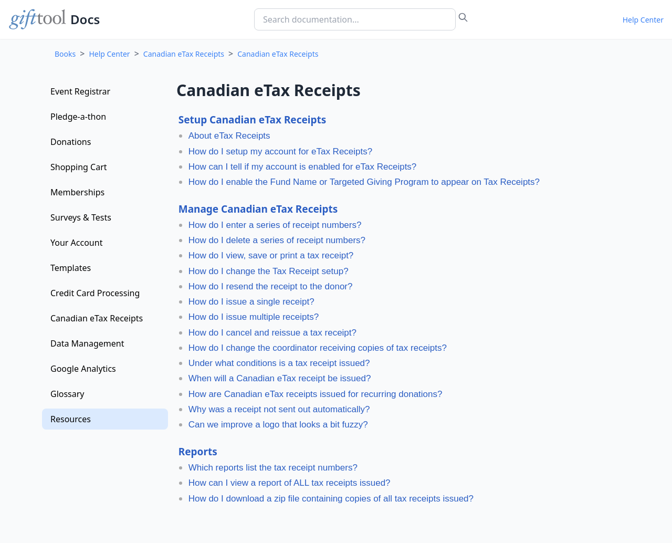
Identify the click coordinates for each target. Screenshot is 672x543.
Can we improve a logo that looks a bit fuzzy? (278, 425)
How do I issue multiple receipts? (253, 317)
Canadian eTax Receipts (183, 54)
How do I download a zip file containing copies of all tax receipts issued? (331, 499)
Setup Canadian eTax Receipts (252, 120)
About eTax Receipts (229, 136)
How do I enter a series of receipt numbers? (275, 225)
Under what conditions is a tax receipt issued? (279, 363)
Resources (70, 419)
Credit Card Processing (95, 293)
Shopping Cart (78, 167)
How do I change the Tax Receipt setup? (268, 271)
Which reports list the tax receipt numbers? (273, 468)
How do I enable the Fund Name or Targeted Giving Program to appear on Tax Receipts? (364, 182)
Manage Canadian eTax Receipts (258, 209)
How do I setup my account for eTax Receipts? (280, 151)
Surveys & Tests (80, 217)
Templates (70, 268)
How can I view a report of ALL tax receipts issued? (289, 483)
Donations (70, 142)
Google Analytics (83, 368)
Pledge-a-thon (78, 116)
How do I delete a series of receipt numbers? (276, 240)
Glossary (67, 394)
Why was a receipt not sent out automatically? (279, 409)
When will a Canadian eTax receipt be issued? (279, 378)
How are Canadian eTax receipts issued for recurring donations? (315, 394)
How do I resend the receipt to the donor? (270, 286)
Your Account (76, 242)
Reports (197, 451)
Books (65, 54)
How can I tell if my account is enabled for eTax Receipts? (302, 167)
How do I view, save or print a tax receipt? (271, 255)
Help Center (643, 20)
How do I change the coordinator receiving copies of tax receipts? (317, 348)
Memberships (77, 192)
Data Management (87, 343)
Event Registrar (80, 91)
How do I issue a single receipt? (251, 302)
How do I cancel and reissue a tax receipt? (272, 333)
